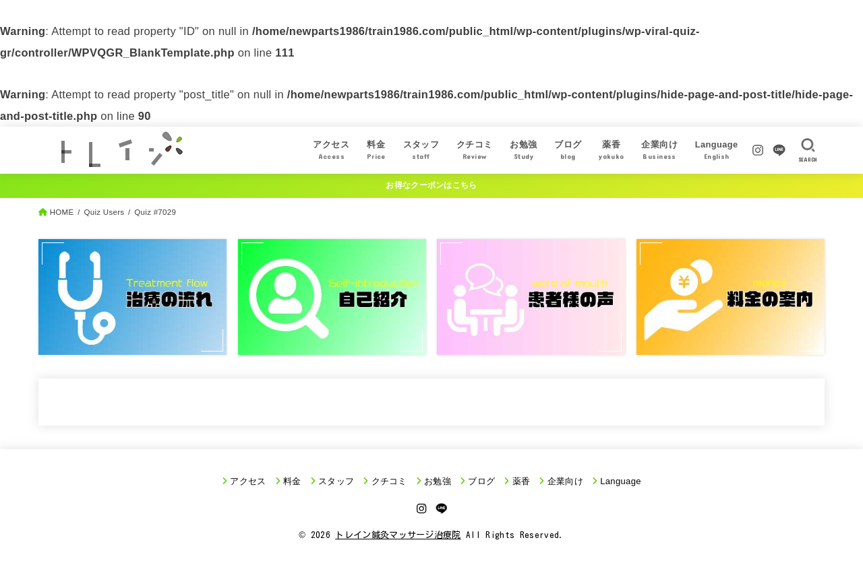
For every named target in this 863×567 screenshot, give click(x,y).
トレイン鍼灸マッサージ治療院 (398, 535)
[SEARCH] (808, 150)
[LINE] (779, 150)
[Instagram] (758, 150)
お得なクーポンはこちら (431, 185)
